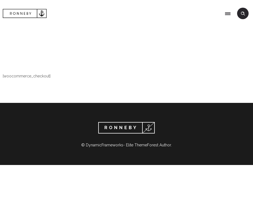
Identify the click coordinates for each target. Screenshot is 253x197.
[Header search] (243, 14)
